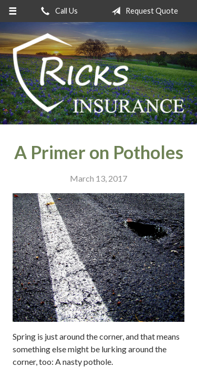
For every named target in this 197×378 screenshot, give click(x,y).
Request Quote (142, 11)
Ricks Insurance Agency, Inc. (98, 73)
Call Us (57, 11)
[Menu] (13, 11)
